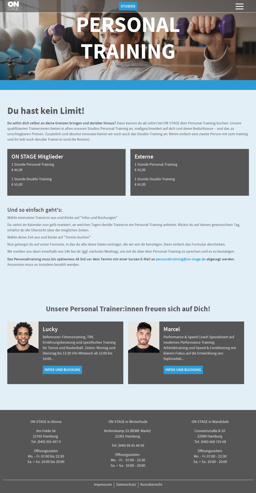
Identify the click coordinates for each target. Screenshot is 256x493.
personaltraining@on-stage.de (181, 259)
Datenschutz (126, 485)
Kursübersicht (151, 485)
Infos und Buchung (62, 369)
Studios (128, 6)
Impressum (103, 485)
